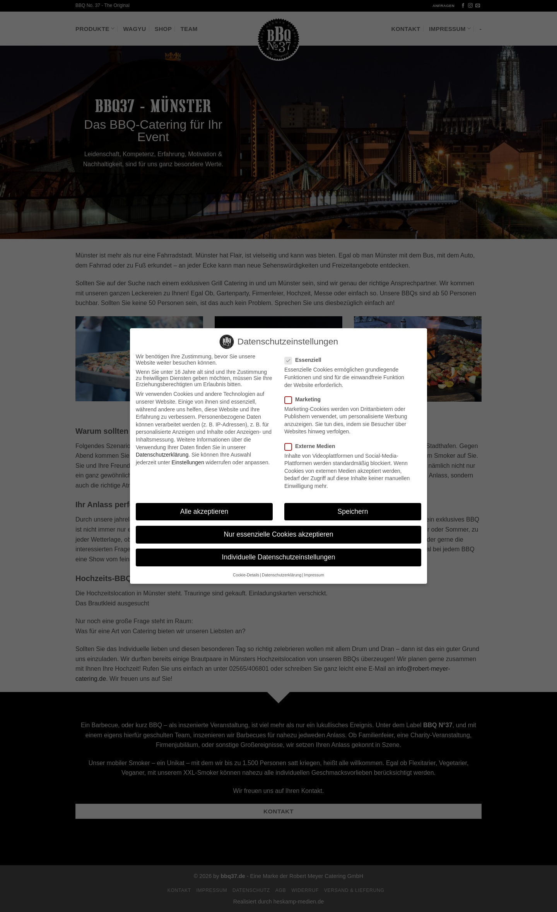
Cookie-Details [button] (246, 567)
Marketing (305, 392)
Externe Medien (313, 438)
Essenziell (306, 352)
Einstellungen (188, 455)
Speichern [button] (353, 504)
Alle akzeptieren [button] (204, 504)
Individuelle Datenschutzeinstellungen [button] (278, 550)
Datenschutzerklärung (162, 447)
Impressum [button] (314, 567)
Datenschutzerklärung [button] (281, 567)
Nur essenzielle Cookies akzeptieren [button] (278, 527)
